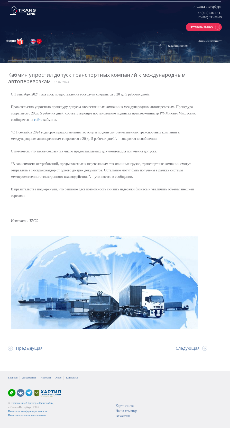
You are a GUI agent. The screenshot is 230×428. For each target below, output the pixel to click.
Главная (12, 377)
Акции (11, 41)
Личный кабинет (210, 41)
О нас (58, 377)
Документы (29, 377)
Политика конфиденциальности (28, 411)
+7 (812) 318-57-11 (210, 12)
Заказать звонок (178, 45)
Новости (46, 377)
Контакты (72, 377)
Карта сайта (124, 406)
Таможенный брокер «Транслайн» (32, 402)
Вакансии (122, 416)
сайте (38, 120)
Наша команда (126, 411)
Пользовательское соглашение (26, 415)
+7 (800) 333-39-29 (209, 17)
